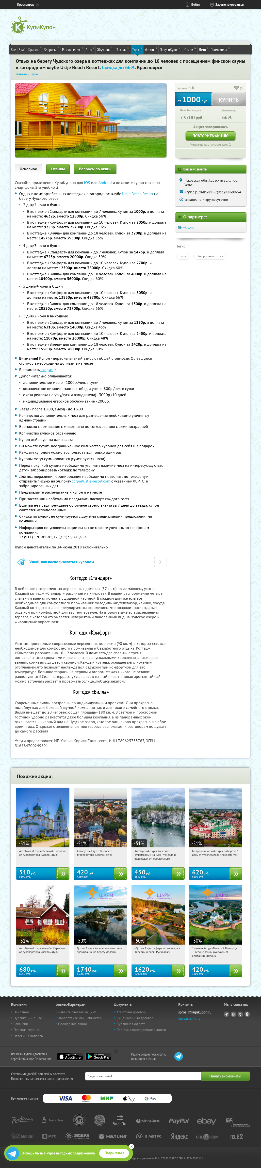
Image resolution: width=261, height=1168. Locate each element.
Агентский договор (131, 1012)
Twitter (240, 1014)
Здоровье (51, 49)
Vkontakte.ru (233, 1014)
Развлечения (72, 49)
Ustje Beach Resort (137, 193)
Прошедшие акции (72, 1024)
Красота (34, 49)
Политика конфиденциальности (141, 1030)
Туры (137, 49)
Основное (28, 168)
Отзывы (58, 168)
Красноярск (25, 4)
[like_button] (236, 88)
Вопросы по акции (95, 168)
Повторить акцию (210, 135)
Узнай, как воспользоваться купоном (61, 561)
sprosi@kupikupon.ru (195, 1012)
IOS (87, 182)
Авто (90, 49)
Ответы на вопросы (28, 1036)
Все (13, 49)
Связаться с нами (191, 1018)
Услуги (151, 49)
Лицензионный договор (135, 1018)
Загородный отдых (210, 256)
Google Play (98, 1056)
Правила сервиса (27, 1030)
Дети (203, 49)
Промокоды (220, 49)
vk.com (188, 227)
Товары (123, 49)
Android (105, 182)
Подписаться (114, 1153)
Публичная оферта (131, 1024)
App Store (70, 1056)
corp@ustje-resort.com (91, 481)
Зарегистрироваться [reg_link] (229, 4)
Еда (22, 49)
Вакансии (21, 1024)
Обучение (105, 49)
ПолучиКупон (171, 49)
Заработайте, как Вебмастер (80, 1018)
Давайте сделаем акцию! (77, 1012)
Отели (190, 49)
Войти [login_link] (195, 4)
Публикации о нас (28, 1018)
